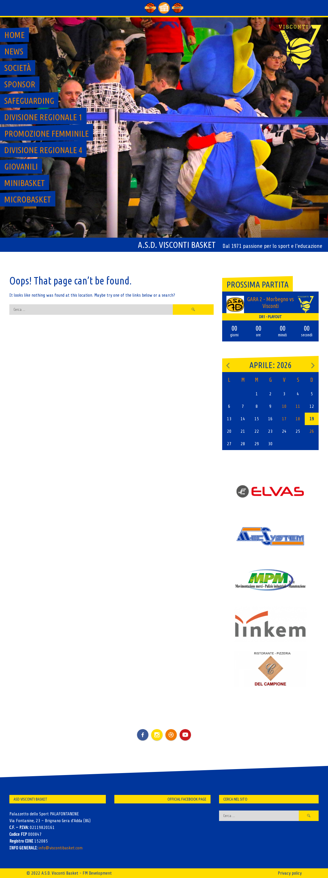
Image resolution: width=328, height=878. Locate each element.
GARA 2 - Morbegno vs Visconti (270, 302)
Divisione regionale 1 (43, 117)
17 (284, 418)
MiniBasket (24, 183)
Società (17, 68)
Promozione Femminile (46, 133)
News (13, 51)
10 (284, 406)
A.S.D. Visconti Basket (177, 245)
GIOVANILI (21, 166)
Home (14, 35)
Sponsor (19, 84)
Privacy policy (290, 873)
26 (312, 431)
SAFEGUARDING (29, 100)
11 (298, 406)
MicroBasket (27, 199)
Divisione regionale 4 (43, 150)
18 (298, 418)
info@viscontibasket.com (61, 847)
